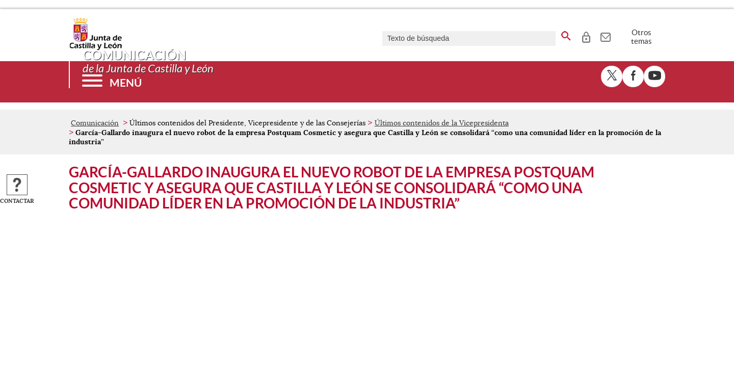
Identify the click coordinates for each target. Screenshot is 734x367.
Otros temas (641, 36)
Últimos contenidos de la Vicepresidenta (442, 122)
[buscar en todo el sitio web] (566, 34)
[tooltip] (586, 35)
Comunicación (95, 122)
